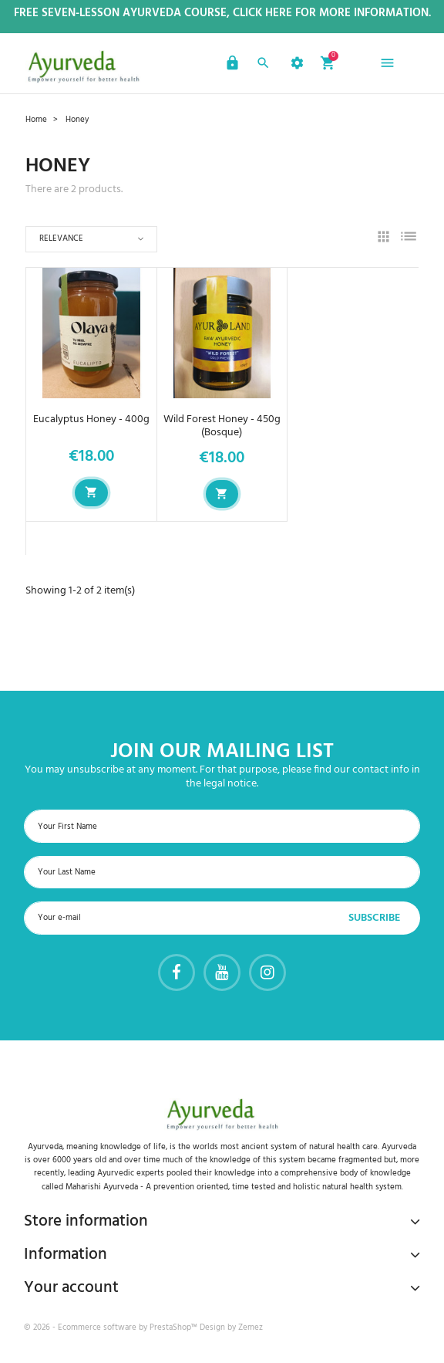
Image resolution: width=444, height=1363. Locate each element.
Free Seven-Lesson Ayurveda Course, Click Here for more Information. (222, 13)
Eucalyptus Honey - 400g (91, 419)
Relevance (61, 238)
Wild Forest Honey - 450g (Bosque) (222, 426)
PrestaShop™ (175, 1327)
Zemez (250, 1327)
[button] (230, 66)
